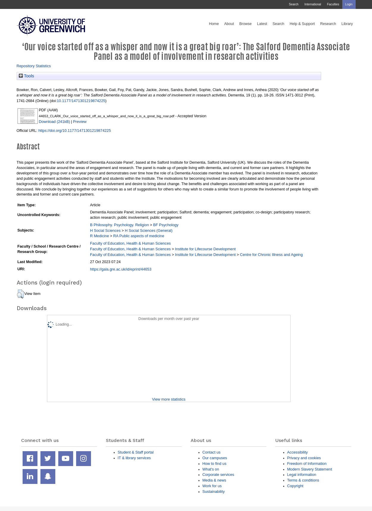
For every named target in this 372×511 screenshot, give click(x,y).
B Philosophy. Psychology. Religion (119, 225)
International (312, 4)
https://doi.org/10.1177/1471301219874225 (74, 130)
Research (328, 24)
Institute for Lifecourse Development (205, 249)
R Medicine (99, 236)
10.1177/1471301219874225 (81, 101)
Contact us (212, 452)
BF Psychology (165, 225)
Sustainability (214, 491)
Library (347, 24)
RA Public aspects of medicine (138, 236)
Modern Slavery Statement (309, 469)
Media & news (214, 480)
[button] (20, 294)
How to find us (215, 463)
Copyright (295, 486)
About (229, 24)
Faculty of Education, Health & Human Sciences (130, 243)
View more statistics (168, 399)
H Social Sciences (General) (148, 230)
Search (293, 4)
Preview (80, 121)
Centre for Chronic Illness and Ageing (271, 254)
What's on (211, 469)
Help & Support (302, 24)
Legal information (301, 474)
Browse (245, 24)
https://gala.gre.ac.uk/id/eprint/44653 (120, 269)
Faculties (333, 4)
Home (214, 24)
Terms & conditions (303, 480)
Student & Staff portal (136, 452)
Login (349, 4)
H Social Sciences (105, 230)
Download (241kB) (54, 121)
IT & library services (134, 458)
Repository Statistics (34, 66)
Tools (26, 76)
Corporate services (218, 474)
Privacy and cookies (304, 458)
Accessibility (297, 452)
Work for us (212, 486)
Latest (262, 24)
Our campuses (215, 458)
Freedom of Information (307, 463)
